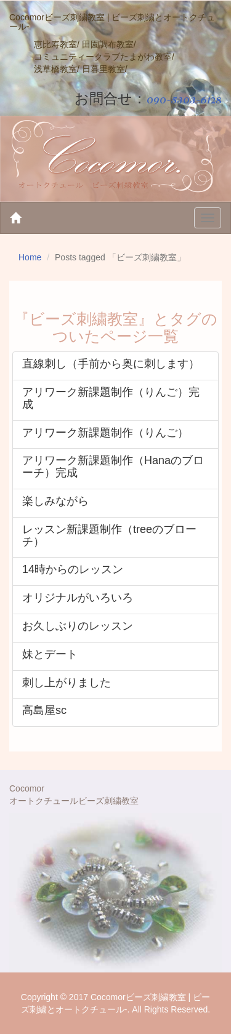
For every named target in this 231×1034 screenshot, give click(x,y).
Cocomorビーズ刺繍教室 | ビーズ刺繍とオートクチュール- (112, 21)
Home (29, 257)
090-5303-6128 (184, 99)
